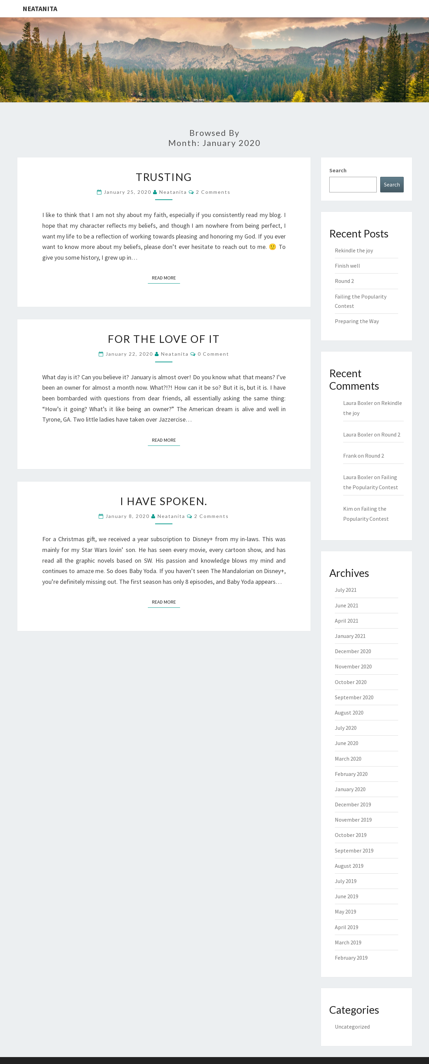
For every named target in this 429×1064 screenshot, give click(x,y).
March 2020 (348, 758)
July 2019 (346, 880)
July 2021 (346, 589)
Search (338, 170)
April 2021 (346, 620)
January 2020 (350, 789)
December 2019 (353, 804)
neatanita (173, 192)
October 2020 (351, 681)
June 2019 (346, 896)
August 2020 (349, 712)
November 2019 (353, 819)
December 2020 (353, 651)
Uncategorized (352, 1026)
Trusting (164, 177)
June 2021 (346, 605)
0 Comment (213, 354)
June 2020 (346, 742)
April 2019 (346, 927)
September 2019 (354, 850)
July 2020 (346, 727)
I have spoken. (163, 501)
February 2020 (351, 773)
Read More (166, 277)
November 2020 (353, 666)
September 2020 (354, 697)
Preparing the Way (357, 321)
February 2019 (351, 957)
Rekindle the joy (354, 250)
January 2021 (350, 635)
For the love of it (164, 338)
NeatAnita (40, 8)
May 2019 (345, 911)
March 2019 (348, 942)
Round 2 (344, 280)
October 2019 (351, 834)
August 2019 (349, 865)
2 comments (213, 192)
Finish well (347, 265)
